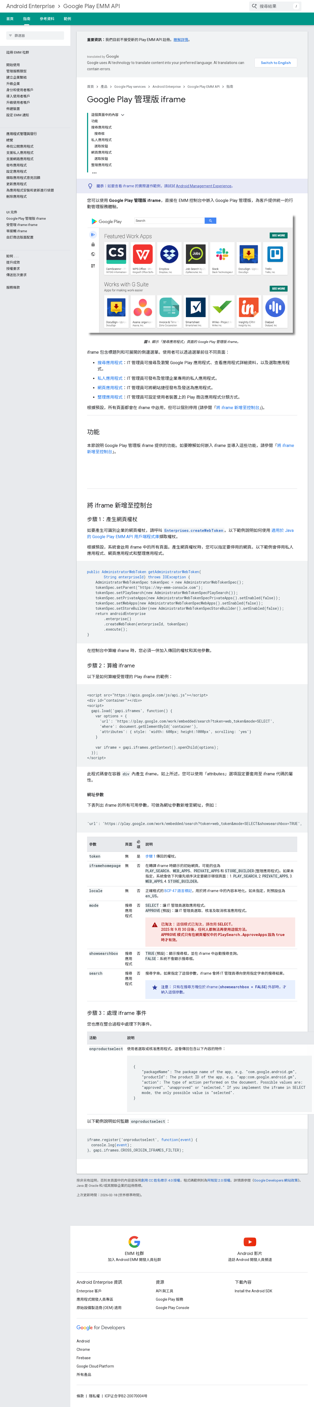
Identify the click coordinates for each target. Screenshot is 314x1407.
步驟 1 (150, 856)
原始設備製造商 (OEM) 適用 (99, 1308)
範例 (67, 18)
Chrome (83, 1349)
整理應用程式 (110, 397)
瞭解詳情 (181, 40)
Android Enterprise (30, 6)
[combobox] (275, 6)
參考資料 (47, 18)
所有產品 (84, 1375)
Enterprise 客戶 (89, 1291)
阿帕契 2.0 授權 (218, 1180)
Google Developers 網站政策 (276, 1180)
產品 (104, 87)
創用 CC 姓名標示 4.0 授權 (160, 1180)
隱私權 (94, 1396)
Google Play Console (172, 1308)
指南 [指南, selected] (26, 18)
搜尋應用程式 (110, 362)
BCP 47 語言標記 (178, 891)
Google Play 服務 (169, 1299)
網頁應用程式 (110, 387)
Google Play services (130, 87)
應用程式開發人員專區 (95, 1299)
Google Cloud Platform (95, 1366)
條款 (80, 1396)
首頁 (10, 18)
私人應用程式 (110, 378)
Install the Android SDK (253, 1291)
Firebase (84, 1358)
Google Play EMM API (91, 6)
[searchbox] (35, 35)
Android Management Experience (203, 186)
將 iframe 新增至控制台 (237, 407)
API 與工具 (164, 1291)
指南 (229, 87)
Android (83, 1341)
